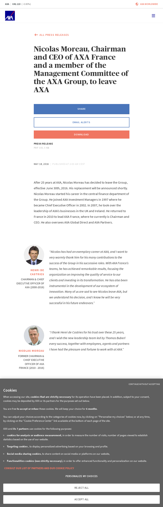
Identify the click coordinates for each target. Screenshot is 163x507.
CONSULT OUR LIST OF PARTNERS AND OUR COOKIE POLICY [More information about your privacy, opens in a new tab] (39, 468)
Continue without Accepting (144, 384)
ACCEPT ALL (81, 499)
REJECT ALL (81, 487)
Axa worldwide (149, 3)
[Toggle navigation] (153, 15)
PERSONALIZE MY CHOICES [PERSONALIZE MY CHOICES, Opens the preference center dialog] (81, 476)
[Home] (10, 16)
